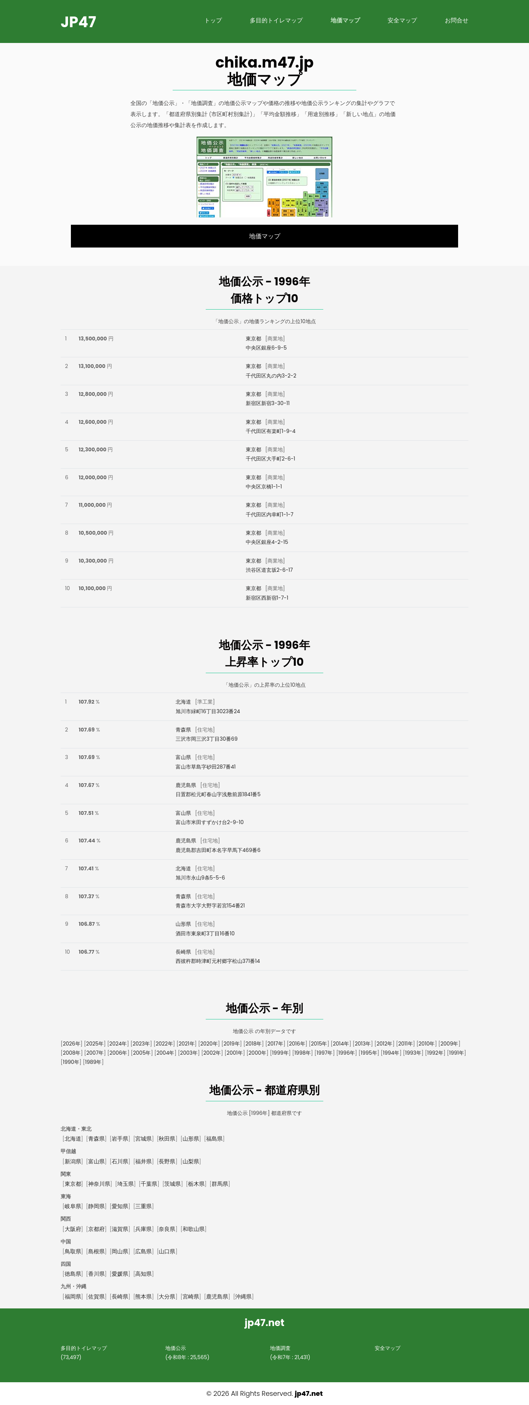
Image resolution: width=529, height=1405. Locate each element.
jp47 (78, 22)
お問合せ (456, 20)
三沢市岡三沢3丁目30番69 (207, 739)
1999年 (280, 1053)
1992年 (435, 1053)
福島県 (214, 1138)
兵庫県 (143, 1229)
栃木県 (196, 1184)
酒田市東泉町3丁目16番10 (205, 933)
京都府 (96, 1229)
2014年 (341, 1043)
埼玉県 (125, 1184)
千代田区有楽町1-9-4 (271, 431)
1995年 (369, 1053)
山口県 (167, 1251)
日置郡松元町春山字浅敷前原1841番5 (218, 794)
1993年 (413, 1053)
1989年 (93, 1062)
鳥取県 (73, 1251)
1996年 (346, 1053)
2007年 (95, 1053)
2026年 (71, 1043)
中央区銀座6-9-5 (266, 347)
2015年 (319, 1043)
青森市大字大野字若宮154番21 (210, 905)
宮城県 (143, 1138)
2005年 (142, 1053)
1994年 (391, 1053)
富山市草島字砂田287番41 (206, 766)
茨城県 (172, 1184)
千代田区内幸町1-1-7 (270, 514)
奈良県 (167, 1229)
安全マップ (402, 20)
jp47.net (309, 1393)
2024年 (118, 1043)
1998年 (302, 1053)
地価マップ (345, 20)
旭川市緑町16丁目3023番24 (208, 711)
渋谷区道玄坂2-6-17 (269, 570)
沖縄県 (243, 1296)
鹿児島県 (186, 785)
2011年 (405, 1043)
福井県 (143, 1161)
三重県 (143, 1206)
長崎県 (183, 952)
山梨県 (191, 1161)
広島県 (143, 1251)
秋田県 (167, 1138)
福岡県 (73, 1296)
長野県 (167, 1161)
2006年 (118, 1053)
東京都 (253, 338)
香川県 (96, 1274)
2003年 (189, 1053)
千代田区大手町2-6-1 (270, 458)
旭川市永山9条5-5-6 (200, 877)
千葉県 (149, 1184)
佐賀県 (96, 1296)
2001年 (235, 1053)
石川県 (120, 1161)
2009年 (449, 1043)
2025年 (95, 1043)
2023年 (141, 1043)
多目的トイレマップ (276, 20)
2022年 (164, 1043)
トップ (213, 20)
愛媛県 (120, 1274)
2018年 (253, 1043)
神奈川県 (99, 1184)
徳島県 (73, 1274)
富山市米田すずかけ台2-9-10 (210, 822)
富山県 (183, 757)
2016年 (297, 1043)
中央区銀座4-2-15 (267, 542)
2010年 (426, 1043)
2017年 (275, 1043)
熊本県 (143, 1296)
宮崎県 (191, 1296)
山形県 (183, 924)
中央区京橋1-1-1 (264, 486)
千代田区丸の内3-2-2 (271, 375)
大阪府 (73, 1229)
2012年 (384, 1043)
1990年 (71, 1062)
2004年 (165, 1053)
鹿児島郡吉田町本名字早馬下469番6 (218, 850)
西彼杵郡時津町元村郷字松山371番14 (218, 961)
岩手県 (120, 1138)
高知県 (143, 1274)
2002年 (212, 1053)
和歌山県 (194, 1229)
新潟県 (73, 1161)
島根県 (96, 1251)
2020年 (209, 1043)
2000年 (257, 1053)
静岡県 (96, 1206)
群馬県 (220, 1184)
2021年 (186, 1043)
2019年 (231, 1043)
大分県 (167, 1296)
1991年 (456, 1053)
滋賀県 (120, 1229)
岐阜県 (73, 1206)
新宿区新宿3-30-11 (268, 403)
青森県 (183, 729)
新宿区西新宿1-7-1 (267, 598)
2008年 (71, 1053)
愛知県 (120, 1206)
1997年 (325, 1053)
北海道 (183, 701)
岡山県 (120, 1251)
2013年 (363, 1043)
